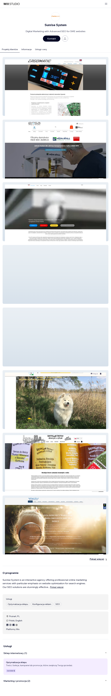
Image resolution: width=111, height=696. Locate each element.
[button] (55, 86)
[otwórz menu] (106, 4)
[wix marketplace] (11, 4)
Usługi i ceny (41, 49)
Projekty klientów (10, 49)
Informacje (26, 49)
